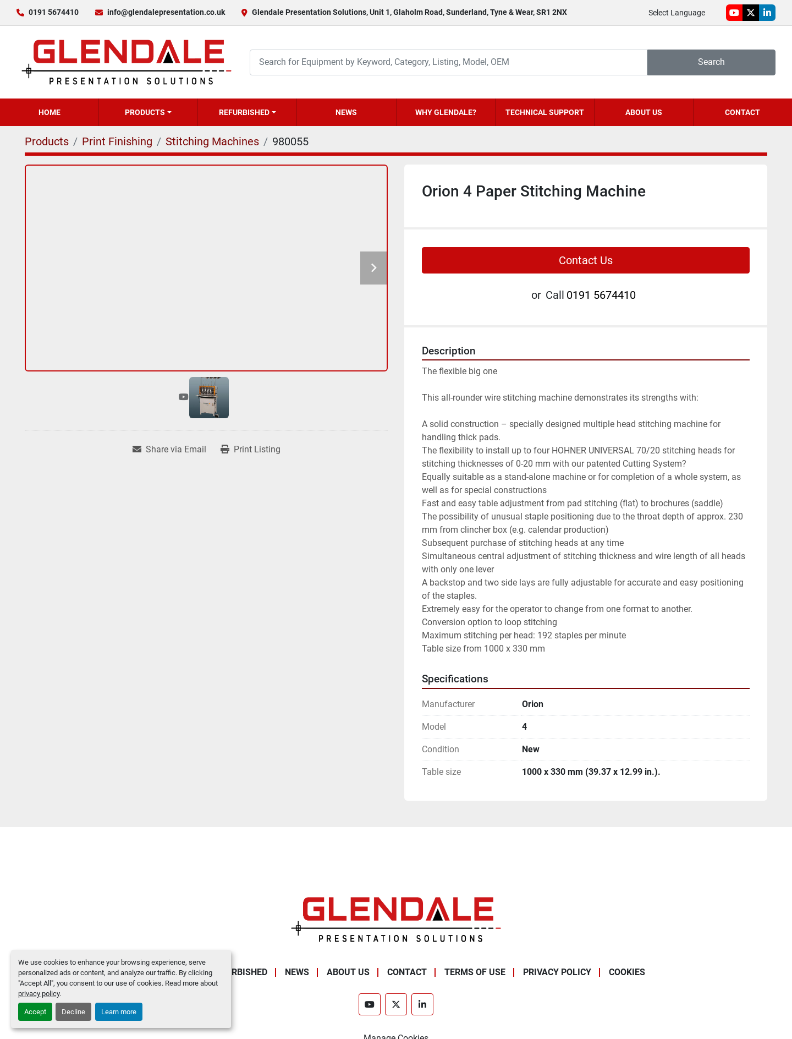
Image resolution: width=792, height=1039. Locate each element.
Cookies (627, 972)
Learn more (118, 1012)
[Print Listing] (250, 449)
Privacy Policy (557, 972)
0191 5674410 (54, 12)
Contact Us (586, 260)
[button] (148, 112)
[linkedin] (767, 12)
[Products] (47, 141)
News (346, 112)
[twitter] (751, 12)
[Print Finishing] (117, 141)
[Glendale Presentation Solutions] (396, 919)
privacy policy (38, 993)
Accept (35, 1012)
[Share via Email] (169, 449)
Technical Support (544, 112)
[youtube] (734, 12)
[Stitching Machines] (212, 141)
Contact (742, 112)
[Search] (448, 62)
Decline (73, 1012)
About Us (643, 112)
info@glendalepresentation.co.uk (166, 12)
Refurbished (244, 112)
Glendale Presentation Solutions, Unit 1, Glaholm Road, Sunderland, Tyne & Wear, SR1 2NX (409, 12)
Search (711, 62)
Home (49, 112)
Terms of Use (474, 972)
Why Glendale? (445, 112)
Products (145, 112)
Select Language (676, 12)
